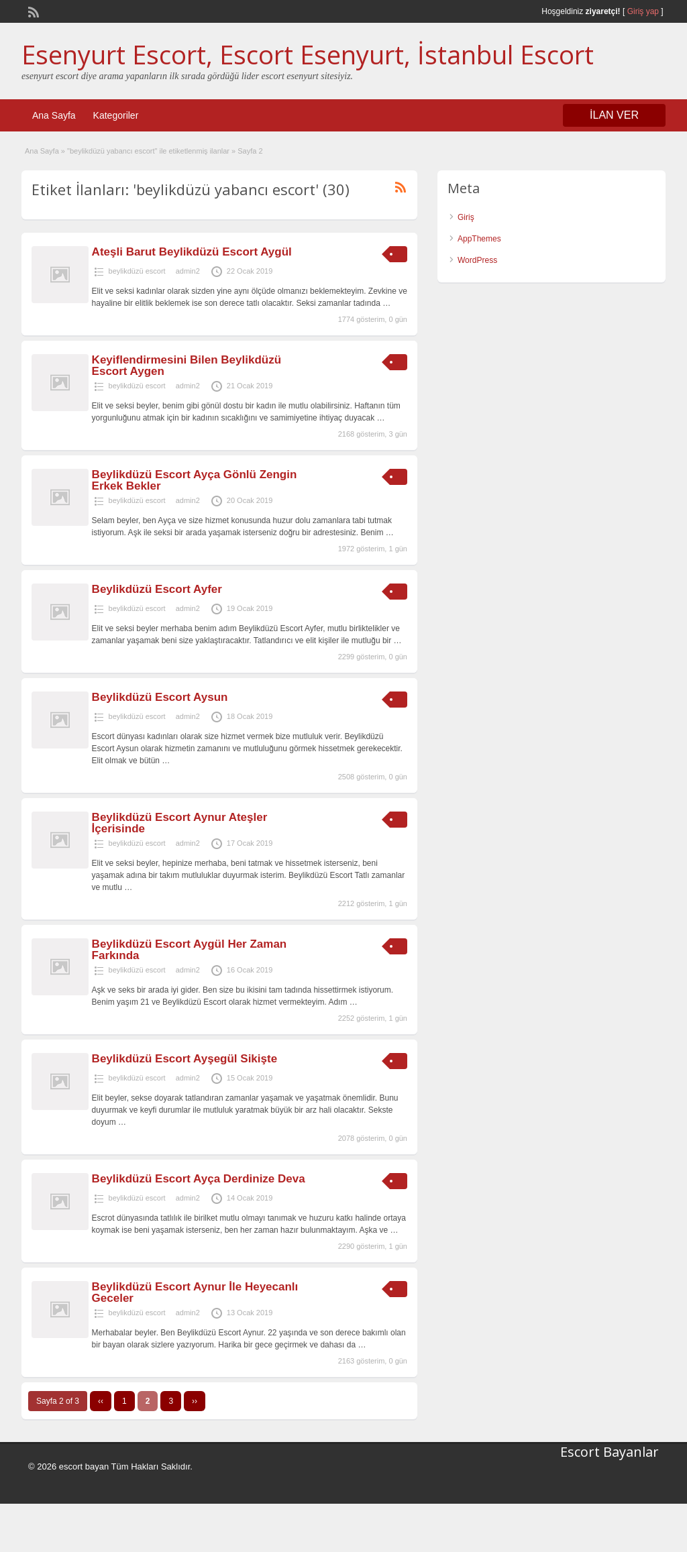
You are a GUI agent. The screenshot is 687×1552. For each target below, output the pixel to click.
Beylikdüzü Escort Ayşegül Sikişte (185, 1058)
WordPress (477, 260)
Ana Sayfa (54, 115)
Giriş (466, 217)
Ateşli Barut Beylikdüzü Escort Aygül (192, 251)
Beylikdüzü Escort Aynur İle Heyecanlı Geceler (195, 1292)
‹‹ (100, 1401)
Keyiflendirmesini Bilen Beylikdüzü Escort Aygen (186, 365)
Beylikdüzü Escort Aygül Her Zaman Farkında (189, 950)
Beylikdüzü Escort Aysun (160, 697)
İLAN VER (614, 115)
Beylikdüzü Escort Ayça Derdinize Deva (198, 1178)
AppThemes (479, 238)
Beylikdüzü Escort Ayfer (157, 589)
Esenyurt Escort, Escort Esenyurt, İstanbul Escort (307, 54)
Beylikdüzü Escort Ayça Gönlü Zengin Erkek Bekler (194, 480)
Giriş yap (643, 11)
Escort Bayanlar (609, 1452)
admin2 (188, 271)
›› (194, 1401)
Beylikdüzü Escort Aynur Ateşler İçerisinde (180, 823)
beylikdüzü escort (137, 271)
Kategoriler (116, 115)
